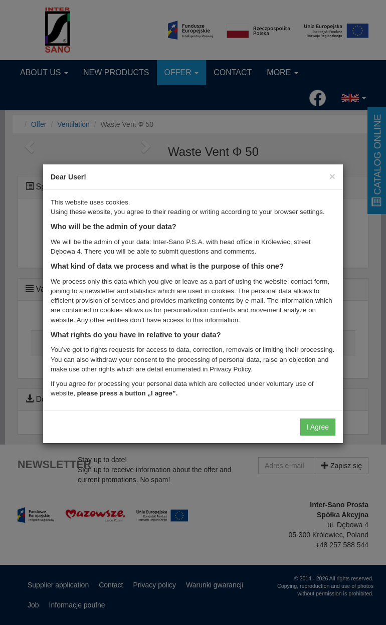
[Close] (332, 176)
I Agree (318, 427)
